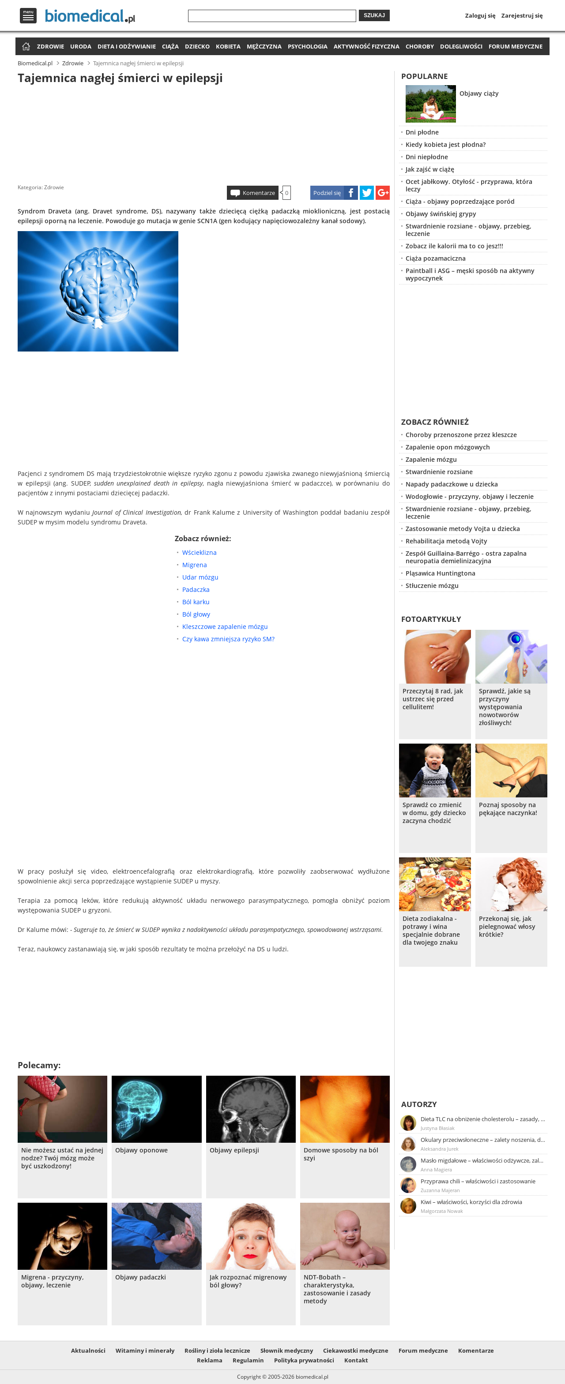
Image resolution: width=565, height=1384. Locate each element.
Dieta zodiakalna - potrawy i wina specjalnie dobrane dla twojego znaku (431, 930)
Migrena (194, 565)
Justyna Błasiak (438, 1128)
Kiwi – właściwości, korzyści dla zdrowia (471, 1202)
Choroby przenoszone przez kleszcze (461, 434)
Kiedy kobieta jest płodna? (446, 144)
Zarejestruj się (522, 15)
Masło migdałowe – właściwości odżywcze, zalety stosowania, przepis (483, 1160)
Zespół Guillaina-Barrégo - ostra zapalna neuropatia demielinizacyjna (466, 557)
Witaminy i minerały (145, 1350)
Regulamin (248, 1360)
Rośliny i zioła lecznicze (217, 1350)
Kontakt (356, 1360)
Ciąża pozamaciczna (436, 258)
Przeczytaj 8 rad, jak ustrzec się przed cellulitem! (433, 699)
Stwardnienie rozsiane (439, 472)
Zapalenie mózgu (431, 459)
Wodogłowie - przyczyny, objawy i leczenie (470, 496)
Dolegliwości (461, 46)
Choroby (420, 46)
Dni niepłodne (427, 157)
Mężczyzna (264, 46)
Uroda (80, 46)
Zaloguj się (480, 15)
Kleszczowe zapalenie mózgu (225, 626)
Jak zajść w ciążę (430, 169)
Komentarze (259, 193)
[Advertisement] (203, 132)
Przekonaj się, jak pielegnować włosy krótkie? (507, 927)
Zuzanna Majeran (440, 1190)
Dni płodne (422, 132)
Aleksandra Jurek (440, 1148)
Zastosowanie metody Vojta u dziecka (463, 528)
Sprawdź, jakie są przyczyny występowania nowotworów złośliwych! (505, 707)
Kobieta (228, 46)
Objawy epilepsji (234, 1150)
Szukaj (374, 15)
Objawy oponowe (141, 1150)
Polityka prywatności (304, 1360)
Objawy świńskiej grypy (441, 213)
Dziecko (197, 46)
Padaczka (196, 589)
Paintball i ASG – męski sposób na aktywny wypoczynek (470, 274)
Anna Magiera (436, 1169)
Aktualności (88, 1350)
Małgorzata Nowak (442, 1211)
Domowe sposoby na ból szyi (341, 1154)
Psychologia (308, 46)
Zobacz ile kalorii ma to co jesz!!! (454, 246)
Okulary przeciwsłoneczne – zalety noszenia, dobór (483, 1140)
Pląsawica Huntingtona (440, 573)
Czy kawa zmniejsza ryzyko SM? (228, 639)
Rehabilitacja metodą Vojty (446, 541)
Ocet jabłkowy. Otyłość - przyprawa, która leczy (469, 185)
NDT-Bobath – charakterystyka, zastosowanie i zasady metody (337, 1289)
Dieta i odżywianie (127, 46)
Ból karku (196, 602)
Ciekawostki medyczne (355, 1350)
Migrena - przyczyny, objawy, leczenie (52, 1281)
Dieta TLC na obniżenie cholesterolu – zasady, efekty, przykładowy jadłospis (483, 1119)
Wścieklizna (199, 552)
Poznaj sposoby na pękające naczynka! (508, 809)
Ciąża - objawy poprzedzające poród (460, 201)
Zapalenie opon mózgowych (448, 447)
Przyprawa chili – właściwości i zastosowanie (478, 1181)
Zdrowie (50, 46)
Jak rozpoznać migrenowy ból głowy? (248, 1281)
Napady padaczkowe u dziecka (452, 484)
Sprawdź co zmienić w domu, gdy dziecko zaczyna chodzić (434, 813)
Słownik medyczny (286, 1350)
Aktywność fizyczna (366, 46)
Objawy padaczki (140, 1277)
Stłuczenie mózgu (432, 585)
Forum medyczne (515, 46)
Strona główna (25, 46)
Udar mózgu (200, 577)
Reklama (209, 1360)
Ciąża (170, 46)
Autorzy (419, 1104)
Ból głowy (196, 614)
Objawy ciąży (479, 93)
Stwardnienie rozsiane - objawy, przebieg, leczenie (468, 230)
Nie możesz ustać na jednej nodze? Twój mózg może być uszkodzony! (62, 1158)
